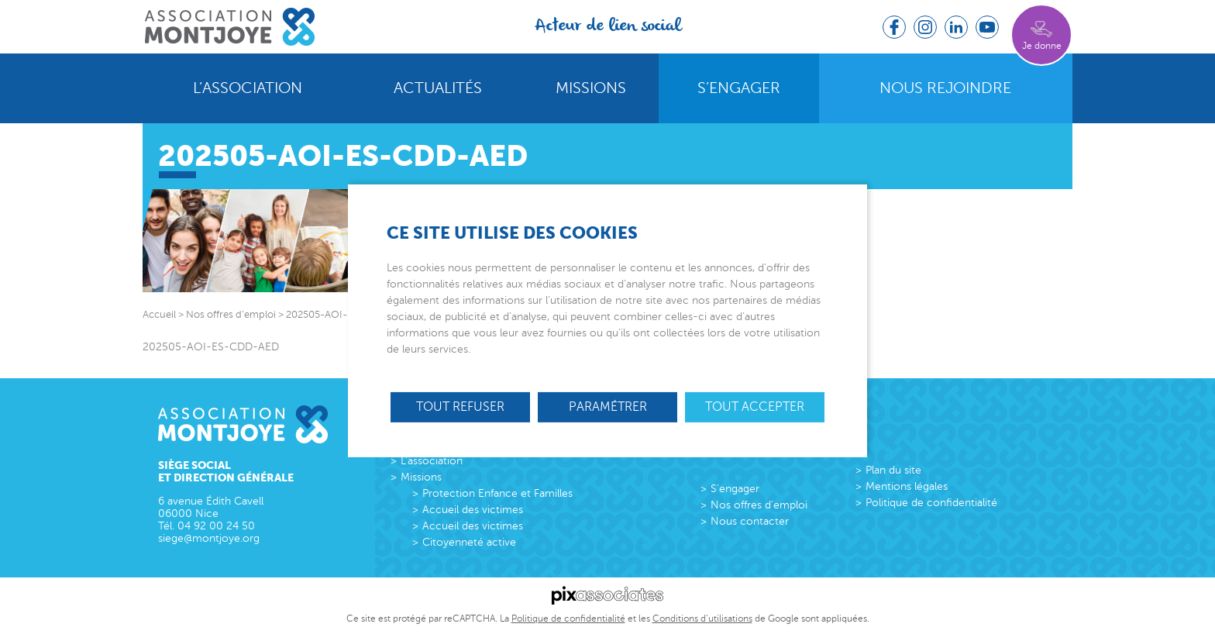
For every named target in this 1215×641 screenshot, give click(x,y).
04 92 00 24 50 (216, 526)
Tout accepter (754, 406)
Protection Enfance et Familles (497, 493)
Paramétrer (608, 406)
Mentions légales (907, 486)
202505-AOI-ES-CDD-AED (211, 347)
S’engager (738, 88)
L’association (247, 88)
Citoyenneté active (469, 542)
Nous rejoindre (945, 88)
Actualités (438, 88)
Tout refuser (460, 406)
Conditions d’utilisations (702, 618)
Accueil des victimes (472, 509)
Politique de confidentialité (931, 502)
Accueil (159, 314)
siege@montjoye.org (209, 538)
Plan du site (893, 470)
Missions (591, 88)
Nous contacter (750, 521)
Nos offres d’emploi (759, 505)
